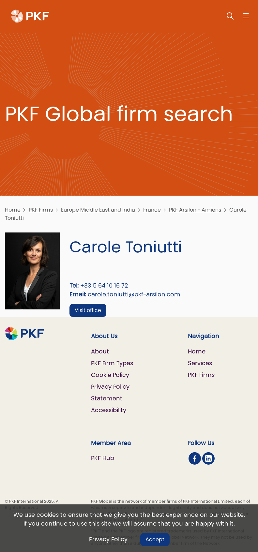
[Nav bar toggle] (246, 15)
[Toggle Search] (230, 15)
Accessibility (108, 410)
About (100, 351)
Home (13, 210)
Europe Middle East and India (98, 210)
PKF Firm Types (112, 363)
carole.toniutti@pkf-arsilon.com (134, 294)
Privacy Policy (108, 539)
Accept (154, 539)
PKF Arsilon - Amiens (195, 210)
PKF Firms (41, 210)
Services (200, 363)
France (152, 210)
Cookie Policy (110, 375)
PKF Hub (102, 458)
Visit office (88, 310)
